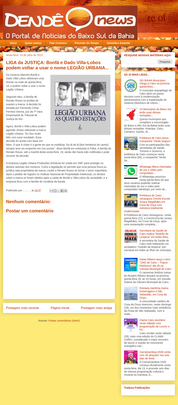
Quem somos (33, 43)
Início (13, 43)
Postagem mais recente (22, 308)
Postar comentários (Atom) (64, 320)
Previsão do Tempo (87, 43)
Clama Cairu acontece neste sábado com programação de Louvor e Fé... (155, 325)
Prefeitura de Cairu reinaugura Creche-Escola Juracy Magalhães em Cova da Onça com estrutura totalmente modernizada (147, 203)
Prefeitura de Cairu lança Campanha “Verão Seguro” (155, 139)
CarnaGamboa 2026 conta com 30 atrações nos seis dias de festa (155, 355)
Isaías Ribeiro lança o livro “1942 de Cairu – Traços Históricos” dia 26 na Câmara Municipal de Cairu (155, 264)
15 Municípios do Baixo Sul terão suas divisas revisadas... (155, 112)
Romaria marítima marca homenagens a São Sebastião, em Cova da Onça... (154, 293)
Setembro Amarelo (118, 43)
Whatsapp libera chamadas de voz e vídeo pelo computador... (155, 170)
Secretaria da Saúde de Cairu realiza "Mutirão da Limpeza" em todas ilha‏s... (155, 233)
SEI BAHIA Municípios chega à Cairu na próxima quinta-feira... (155, 83)
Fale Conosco (58, 43)
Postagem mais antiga (96, 308)
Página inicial (60, 308)
